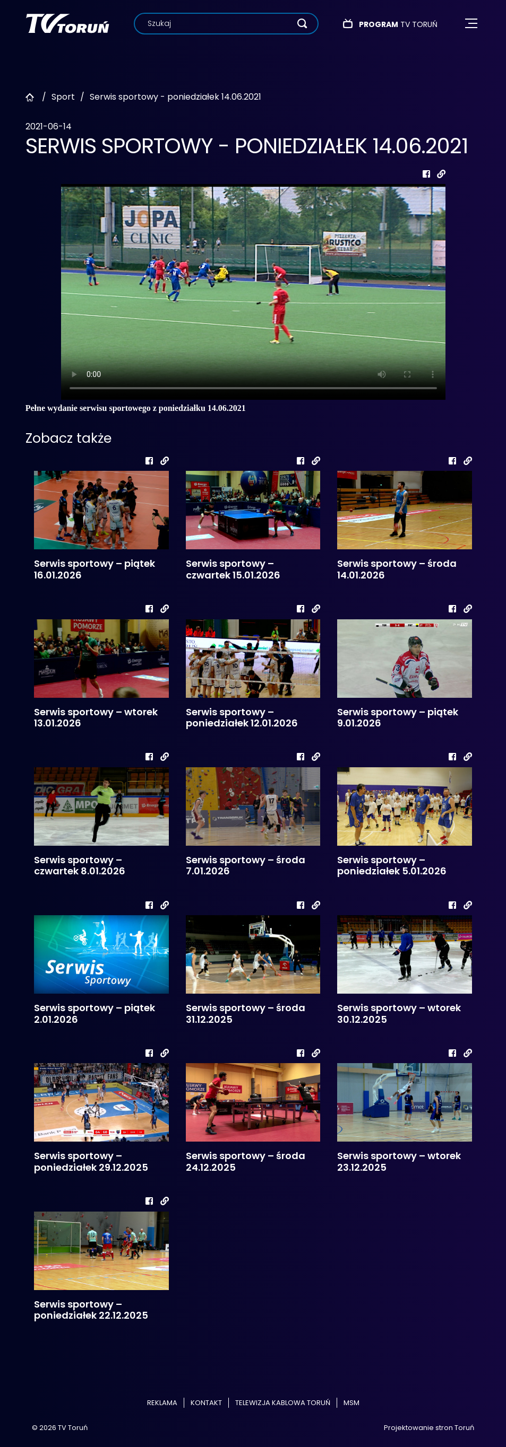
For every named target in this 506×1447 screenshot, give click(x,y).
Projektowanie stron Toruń (429, 1428)
